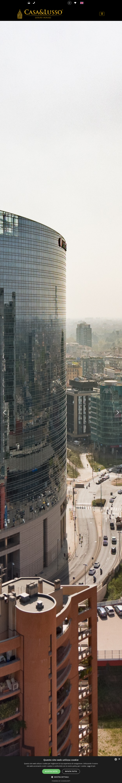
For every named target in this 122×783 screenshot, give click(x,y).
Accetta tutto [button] (51, 771)
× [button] (119, 759)
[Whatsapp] (69, 3)
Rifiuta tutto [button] (71, 771)
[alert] (61, 769)
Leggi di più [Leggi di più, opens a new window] (91, 766)
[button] (61, 777)
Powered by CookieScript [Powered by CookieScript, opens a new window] (61, 781)
